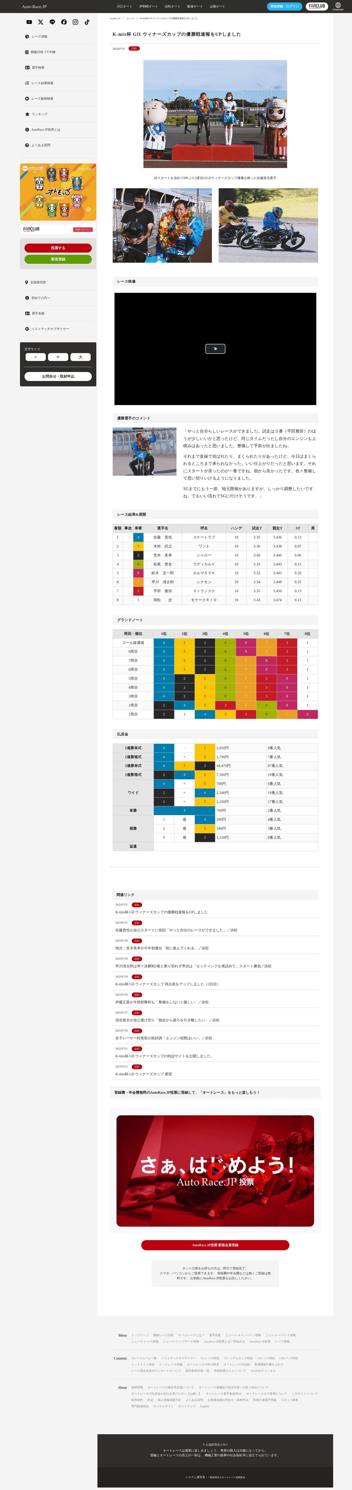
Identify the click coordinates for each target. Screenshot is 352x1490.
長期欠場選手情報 (264, 1402)
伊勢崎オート (133, 6)
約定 (150, 1402)
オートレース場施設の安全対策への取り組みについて (234, 1389)
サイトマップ (187, 1408)
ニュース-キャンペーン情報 (243, 1337)
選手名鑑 (215, 1337)
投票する (58, 248)
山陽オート (203, 6)
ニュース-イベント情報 (281, 1337)
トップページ (140, 1337)
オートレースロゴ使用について (266, 1396)
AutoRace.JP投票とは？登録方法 (224, 1344)
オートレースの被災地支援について (170, 1389)
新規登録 (58, 259)
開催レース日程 (163, 1337)
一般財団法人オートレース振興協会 (226, 1479)
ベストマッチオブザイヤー (178, 1360)
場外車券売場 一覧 (197, 1373)
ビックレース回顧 (171, 1367)
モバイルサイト (163, 1408)
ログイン (270, 6)
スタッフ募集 (289, 1402)
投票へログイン (83, 229)
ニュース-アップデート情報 (181, 1344)
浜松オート (158, 6)
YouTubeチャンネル (263, 1373)
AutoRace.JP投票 (260, 1344)
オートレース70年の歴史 (203, 1367)
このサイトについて (305, 1396)
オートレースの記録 (237, 1367)
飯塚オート (180, 6)
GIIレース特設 (288, 1360)
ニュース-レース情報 (144, 1344)
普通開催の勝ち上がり (269, 1367)
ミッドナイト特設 (143, 1367)
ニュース (131, 18)
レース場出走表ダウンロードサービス (156, 1373)
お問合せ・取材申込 (58, 376)
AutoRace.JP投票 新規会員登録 (215, 1248)
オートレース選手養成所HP (224, 1396)
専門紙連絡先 (140, 1408)
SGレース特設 (210, 1360)
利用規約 (137, 1402)
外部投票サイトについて (230, 1373)
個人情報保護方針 (169, 1402)
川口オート (110, 6)
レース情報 (282, 1344)
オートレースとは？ (191, 1337)
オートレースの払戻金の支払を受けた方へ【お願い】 (166, 1396)
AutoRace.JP (115, 18)
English (204, 1408)
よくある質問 (194, 1402)
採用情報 (137, 1389)
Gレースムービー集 (144, 1360)
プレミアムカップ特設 (238, 1360)
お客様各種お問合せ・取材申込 (228, 1402)
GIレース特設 (266, 1360)
